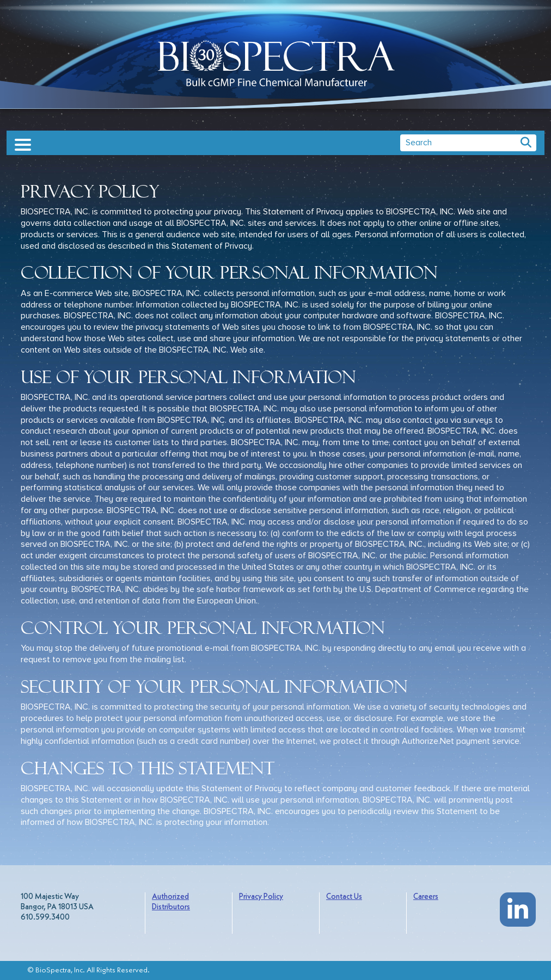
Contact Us (344, 897)
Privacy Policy (261, 897)
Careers (425, 897)
